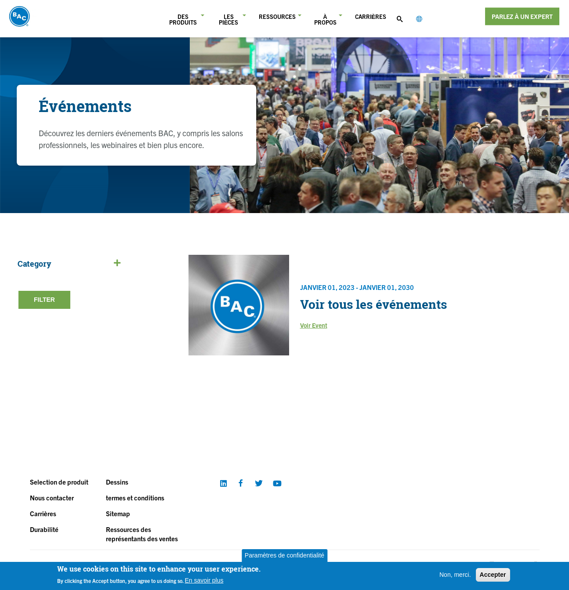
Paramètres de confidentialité (284, 555)
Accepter (493, 574)
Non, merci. (455, 574)
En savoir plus (204, 580)
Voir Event (313, 325)
